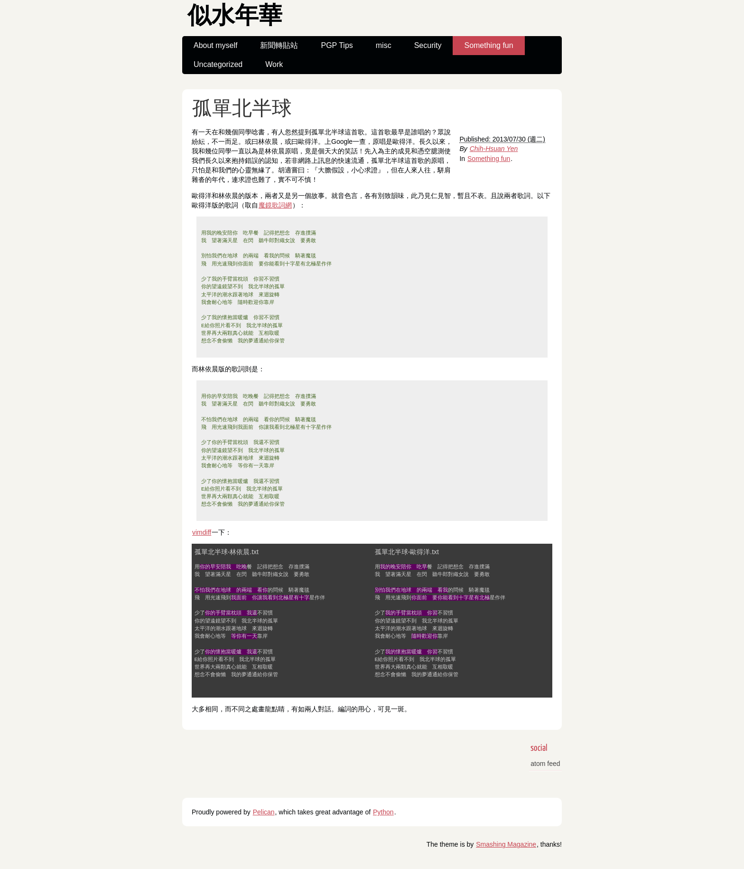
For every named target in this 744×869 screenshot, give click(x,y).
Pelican (264, 812)
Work (274, 64)
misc (383, 45)
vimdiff (201, 532)
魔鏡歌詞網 (275, 205)
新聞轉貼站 (279, 45)
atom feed (545, 763)
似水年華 (234, 17)
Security (428, 45)
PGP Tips (337, 45)
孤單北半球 (242, 109)
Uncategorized (218, 64)
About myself (215, 45)
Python (383, 812)
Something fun (488, 45)
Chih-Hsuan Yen (494, 148)
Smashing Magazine (506, 844)
